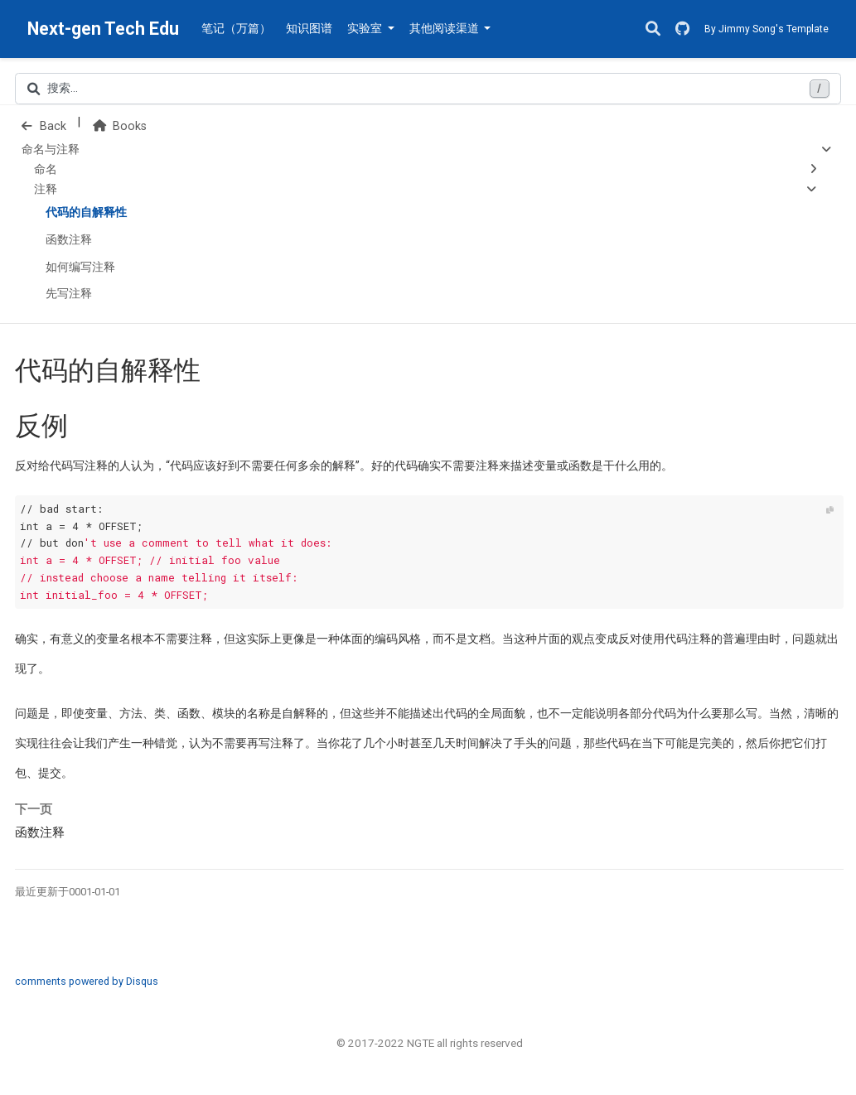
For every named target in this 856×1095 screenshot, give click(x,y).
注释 (45, 189)
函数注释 (69, 240)
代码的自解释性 (86, 212)
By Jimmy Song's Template (766, 29)
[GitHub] (682, 29)
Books (120, 126)
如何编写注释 (80, 267)
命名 (45, 169)
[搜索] (653, 29)
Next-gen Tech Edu (103, 28)
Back (44, 126)
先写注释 (69, 294)
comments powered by (86, 981)
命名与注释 (51, 149)
